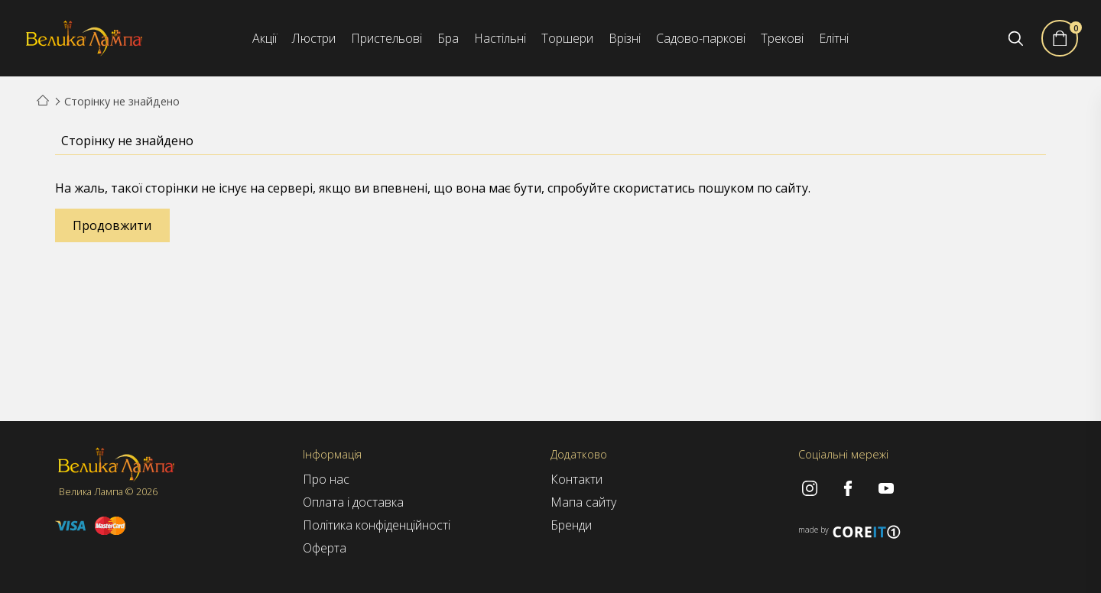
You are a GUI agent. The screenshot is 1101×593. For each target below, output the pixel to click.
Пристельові (386, 38)
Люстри (314, 38)
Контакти (576, 479)
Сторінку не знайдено (122, 101)
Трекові (782, 38)
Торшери (567, 38)
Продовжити (112, 225)
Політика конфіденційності (376, 525)
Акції (264, 38)
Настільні (500, 38)
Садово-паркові (700, 38)
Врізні (625, 38)
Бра (448, 38)
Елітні (834, 38)
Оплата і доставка (353, 502)
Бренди (571, 525)
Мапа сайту (583, 502)
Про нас (326, 479)
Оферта (324, 548)
